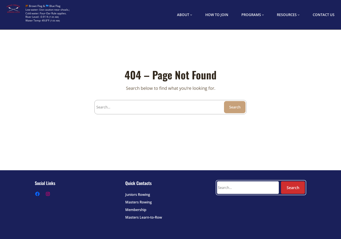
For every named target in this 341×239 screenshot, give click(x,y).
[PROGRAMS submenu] (263, 15)
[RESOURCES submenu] (299, 15)
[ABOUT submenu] (191, 15)
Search (235, 107)
